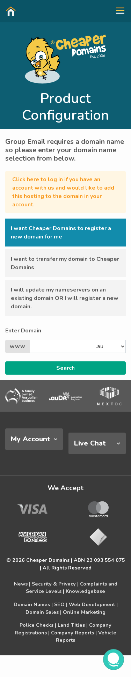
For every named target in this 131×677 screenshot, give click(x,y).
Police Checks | (38, 624)
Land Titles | (73, 624)
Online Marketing (84, 612)
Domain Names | (33, 604)
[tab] (34, 439)
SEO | (60, 604)
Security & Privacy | (55, 583)
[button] (117, 11)
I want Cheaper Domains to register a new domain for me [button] (61, 233)
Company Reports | (74, 632)
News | (22, 583)
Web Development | (93, 604)
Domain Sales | (43, 612)
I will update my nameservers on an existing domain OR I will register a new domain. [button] (64, 298)
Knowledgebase (85, 591)
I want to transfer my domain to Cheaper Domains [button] (65, 263)
